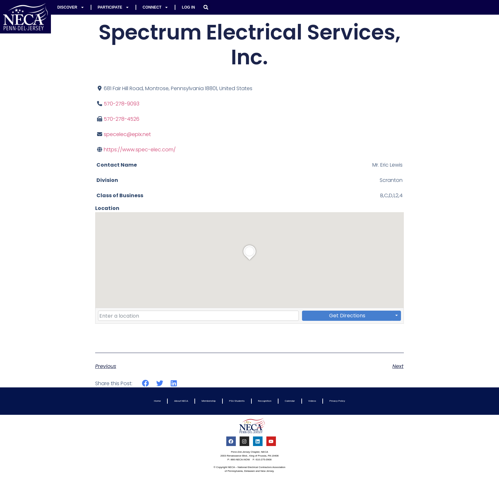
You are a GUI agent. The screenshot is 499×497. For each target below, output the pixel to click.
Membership (208, 401)
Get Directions (347, 315)
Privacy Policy (337, 401)
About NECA (181, 401)
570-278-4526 (121, 119)
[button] (205, 7)
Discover (70, 7)
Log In (188, 7)
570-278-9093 (121, 103)
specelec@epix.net (127, 134)
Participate (113, 7)
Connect (155, 7)
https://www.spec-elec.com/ (140, 149)
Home (157, 401)
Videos (312, 401)
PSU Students (237, 401)
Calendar (290, 401)
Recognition (264, 401)
